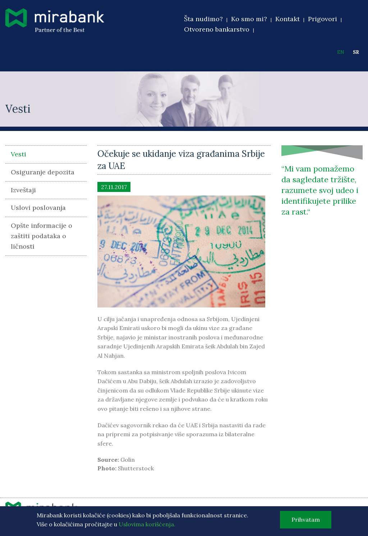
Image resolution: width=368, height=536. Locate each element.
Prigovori (322, 19)
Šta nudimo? (203, 19)
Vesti (18, 154)
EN (340, 52)
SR (356, 52)
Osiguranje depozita (42, 172)
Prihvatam (305, 520)
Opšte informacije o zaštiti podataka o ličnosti (41, 235)
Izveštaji (23, 190)
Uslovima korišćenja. (147, 525)
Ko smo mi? (249, 19)
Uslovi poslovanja (38, 207)
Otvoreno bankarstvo (216, 29)
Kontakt (287, 19)
